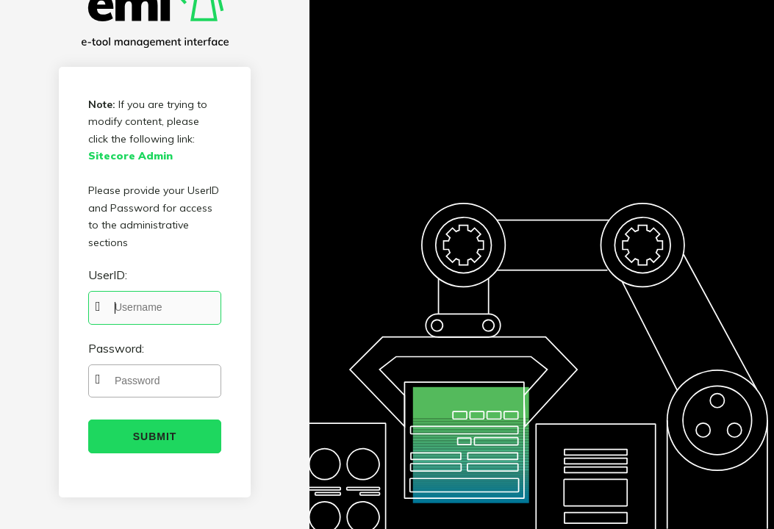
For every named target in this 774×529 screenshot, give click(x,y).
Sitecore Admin (130, 155)
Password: (116, 348)
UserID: (107, 274)
